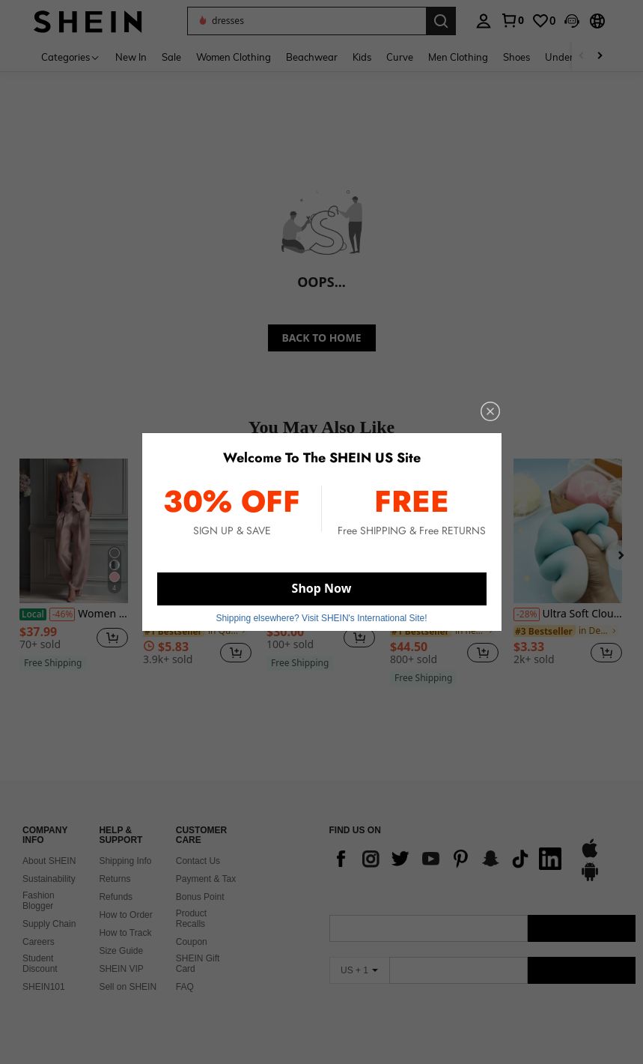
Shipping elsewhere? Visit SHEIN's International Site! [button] (321, 618)
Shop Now (322, 588)
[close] (490, 411)
